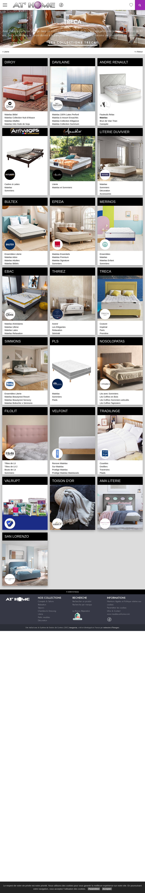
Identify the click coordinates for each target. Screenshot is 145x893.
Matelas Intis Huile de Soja (17, 124)
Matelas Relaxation (14, 333)
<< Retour (138, 52)
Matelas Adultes (12, 260)
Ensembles (105, 254)
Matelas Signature (60, 260)
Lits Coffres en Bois (109, 396)
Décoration (105, 190)
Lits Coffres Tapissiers (110, 403)
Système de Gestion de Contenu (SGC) (58, 627)
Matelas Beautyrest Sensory (18, 400)
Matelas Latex (11, 330)
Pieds (54, 400)
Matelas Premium (60, 257)
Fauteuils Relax (107, 114)
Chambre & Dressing (47, 611)
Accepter (107, 889)
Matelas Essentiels (61, 254)
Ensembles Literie (13, 254)
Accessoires (105, 194)
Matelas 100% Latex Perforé (65, 114)
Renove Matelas (59, 463)
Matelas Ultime (12, 327)
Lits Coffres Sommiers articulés (114, 400)
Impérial (103, 327)
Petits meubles (44, 617)
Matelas (8, 187)
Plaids (102, 473)
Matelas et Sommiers (62, 187)
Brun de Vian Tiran (108, 121)
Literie (6, 52)
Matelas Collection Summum (65, 124)
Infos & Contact (113, 611)
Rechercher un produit (81, 601)
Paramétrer (94, 889)
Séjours (41, 607)
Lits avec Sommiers (109, 393)
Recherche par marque (82, 604)
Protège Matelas (60, 469)
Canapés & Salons (46, 601)
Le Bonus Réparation (81, 611)
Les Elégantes (59, 327)
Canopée (104, 124)
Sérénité (56, 333)
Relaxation (57, 330)
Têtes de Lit (10, 463)
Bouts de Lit (10, 469)
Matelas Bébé (11, 114)
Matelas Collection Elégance (65, 121)
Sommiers (9, 190)
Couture (103, 324)
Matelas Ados (11, 257)
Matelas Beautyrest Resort (17, 396)
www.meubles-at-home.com (118, 614)
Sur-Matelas (58, 466)
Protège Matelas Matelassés (65, 473)
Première (104, 333)
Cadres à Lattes (12, 184)
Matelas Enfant (107, 260)
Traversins (104, 469)
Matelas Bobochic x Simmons (18, 403)
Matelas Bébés (12, 263)
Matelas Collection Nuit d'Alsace (20, 117)
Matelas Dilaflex (12, 121)
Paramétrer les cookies (116, 607)
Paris (102, 330)
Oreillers (104, 466)
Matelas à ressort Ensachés (65, 117)
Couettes (104, 463)
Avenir (55, 324)
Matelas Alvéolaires (14, 324)
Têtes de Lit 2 (11, 466)
